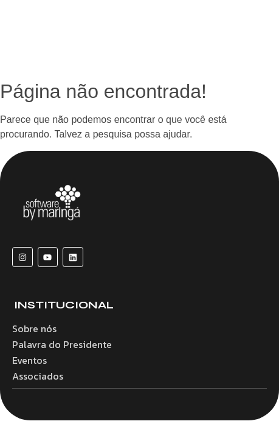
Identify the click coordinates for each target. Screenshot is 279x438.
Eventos (29, 360)
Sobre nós (34, 328)
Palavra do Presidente (62, 344)
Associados (37, 376)
